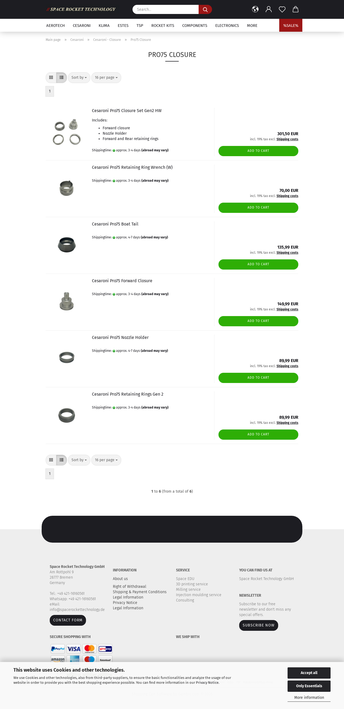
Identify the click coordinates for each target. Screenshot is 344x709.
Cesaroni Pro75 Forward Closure (122, 280)
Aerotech (55, 25)
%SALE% (290, 25)
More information (309, 697)
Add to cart (258, 151)
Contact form (68, 620)
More (252, 25)
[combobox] (79, 77)
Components (194, 25)
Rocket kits (162, 25)
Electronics (227, 25)
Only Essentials (309, 686)
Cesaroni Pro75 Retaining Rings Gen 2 (127, 394)
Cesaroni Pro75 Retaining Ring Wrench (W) (132, 167)
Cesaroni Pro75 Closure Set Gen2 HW (127, 110)
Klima (104, 25)
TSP (140, 25)
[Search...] (205, 9)
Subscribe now (259, 625)
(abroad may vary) (155, 150)
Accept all (309, 673)
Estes (123, 25)
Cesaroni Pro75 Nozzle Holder (120, 337)
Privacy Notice (207, 683)
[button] (255, 9)
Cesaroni (82, 25)
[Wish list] (282, 9)
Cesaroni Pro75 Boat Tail (115, 224)
